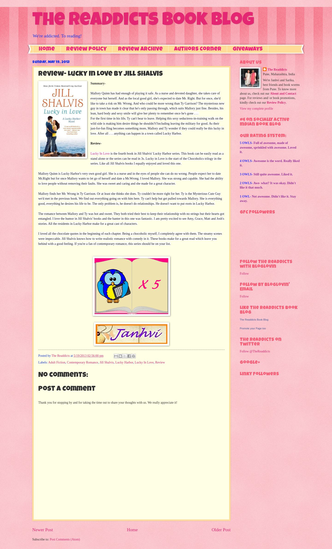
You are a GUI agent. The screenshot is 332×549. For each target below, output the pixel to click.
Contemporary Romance (82, 362)
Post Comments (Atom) (65, 539)
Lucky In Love (100, 153)
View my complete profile (256, 108)
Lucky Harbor (124, 362)
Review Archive (140, 49)
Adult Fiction (56, 362)
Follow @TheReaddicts (255, 351)
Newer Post (42, 529)
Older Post (221, 529)
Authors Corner (197, 49)
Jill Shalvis (107, 362)
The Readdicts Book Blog (143, 21)
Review (160, 362)
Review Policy (86, 49)
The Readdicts (277, 69)
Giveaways (248, 49)
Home (47, 49)
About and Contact (283, 93)
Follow (244, 273)
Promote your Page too (253, 328)
